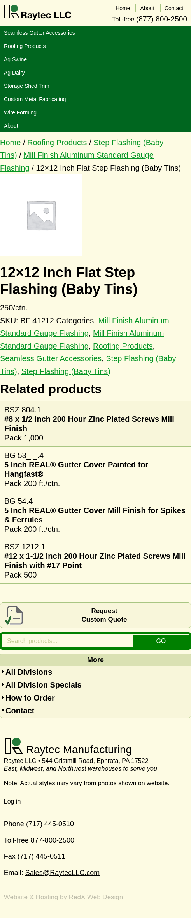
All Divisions (28, 672)
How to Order (30, 697)
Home (10, 142)
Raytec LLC (38, 12)
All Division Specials (43, 685)
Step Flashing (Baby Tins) (65, 371)
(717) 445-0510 (50, 823)
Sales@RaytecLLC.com (62, 872)
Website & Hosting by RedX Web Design (63, 897)
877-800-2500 (52, 840)
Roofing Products (57, 142)
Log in (12, 801)
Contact (19, 710)
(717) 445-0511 (41, 856)
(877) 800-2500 (161, 18)
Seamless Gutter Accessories (51, 358)
